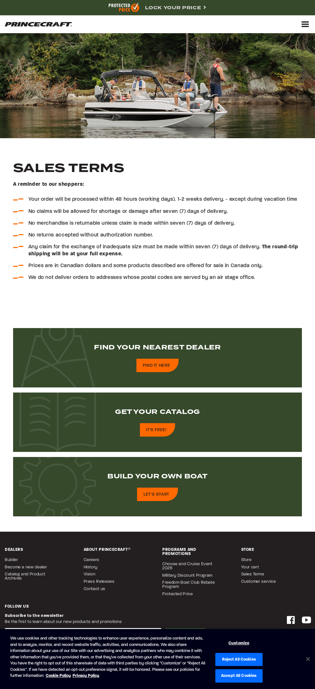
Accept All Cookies (239, 676)
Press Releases (99, 582)
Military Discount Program (187, 575)
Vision (90, 574)
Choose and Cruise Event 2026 (187, 566)
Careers (91, 560)
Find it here (156, 365)
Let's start (156, 494)
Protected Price (177, 594)
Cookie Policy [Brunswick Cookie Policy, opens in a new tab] (58, 676)
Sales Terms (253, 574)
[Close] (308, 659)
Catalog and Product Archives (25, 576)
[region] (157, 659)
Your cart (250, 567)
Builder (11, 560)
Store (246, 560)
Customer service (258, 582)
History (90, 567)
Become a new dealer (26, 567)
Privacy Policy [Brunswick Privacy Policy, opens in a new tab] (86, 676)
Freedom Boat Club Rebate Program (188, 584)
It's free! (156, 430)
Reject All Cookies (239, 659)
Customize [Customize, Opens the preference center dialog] (238, 643)
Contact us (94, 589)
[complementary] (157, 7)
